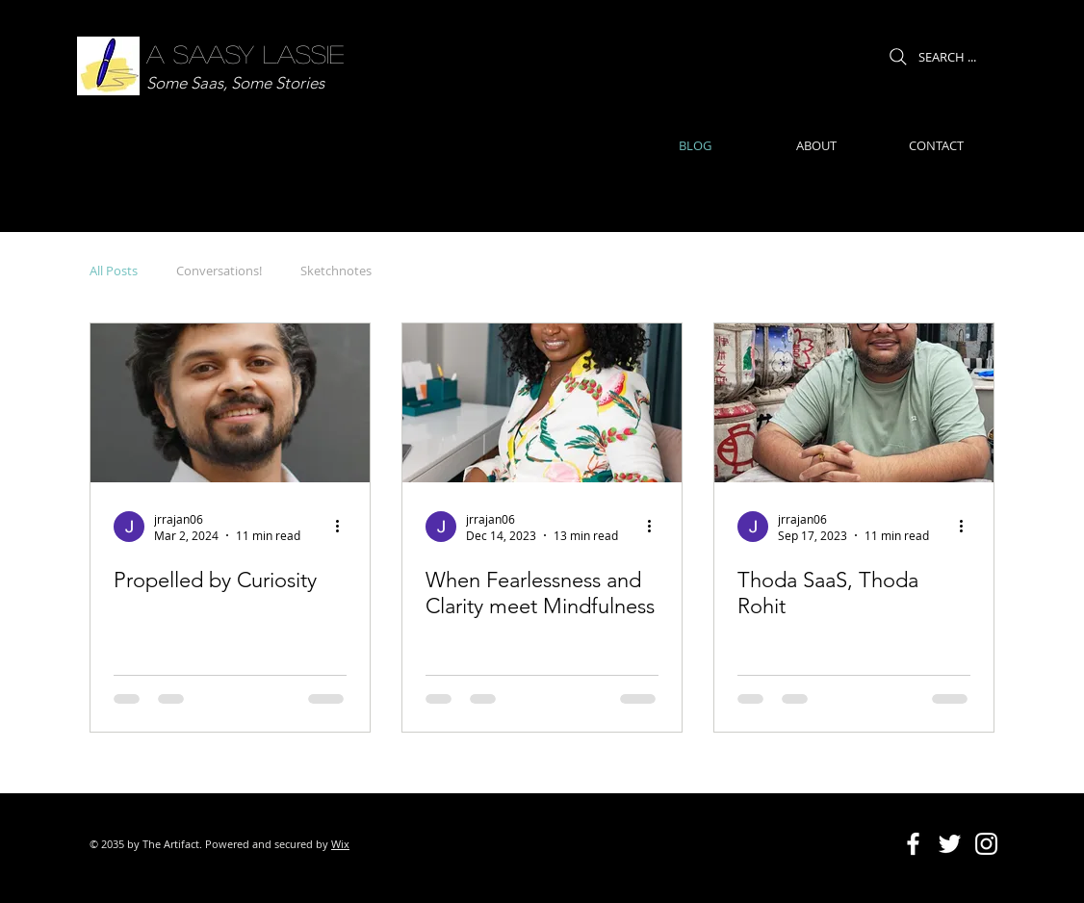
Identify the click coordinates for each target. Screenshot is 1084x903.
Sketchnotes (336, 270)
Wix (340, 844)
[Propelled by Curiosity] (230, 402)
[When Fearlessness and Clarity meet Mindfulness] (542, 402)
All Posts (114, 270)
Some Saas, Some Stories (235, 82)
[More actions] (343, 526)
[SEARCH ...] (931, 56)
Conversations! (219, 270)
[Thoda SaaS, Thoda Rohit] (854, 402)
